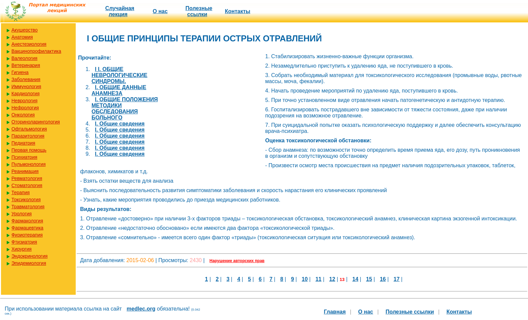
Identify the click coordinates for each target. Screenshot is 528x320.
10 (305, 279)
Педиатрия (23, 143)
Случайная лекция (119, 11)
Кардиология (25, 93)
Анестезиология (28, 44)
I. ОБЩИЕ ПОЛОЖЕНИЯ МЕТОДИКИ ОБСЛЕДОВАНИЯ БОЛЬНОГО (125, 108)
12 (332, 279)
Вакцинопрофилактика (36, 51)
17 (397, 279)
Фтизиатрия (24, 242)
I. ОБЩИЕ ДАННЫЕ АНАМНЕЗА (119, 90)
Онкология (23, 114)
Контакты (237, 11)
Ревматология (26, 178)
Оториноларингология (35, 122)
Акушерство (24, 30)
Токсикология (26, 199)
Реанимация (25, 171)
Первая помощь (28, 150)
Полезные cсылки (198, 11)
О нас (160, 11)
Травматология (27, 206)
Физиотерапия (27, 235)
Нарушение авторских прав (237, 260)
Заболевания (25, 79)
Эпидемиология (28, 263)
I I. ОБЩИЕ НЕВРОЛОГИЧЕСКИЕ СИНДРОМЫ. (119, 75)
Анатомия (22, 37)
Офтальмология (29, 129)
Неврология (24, 100)
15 (369, 279)
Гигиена (20, 72)
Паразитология (27, 136)
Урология (21, 213)
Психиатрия (24, 157)
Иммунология (26, 86)
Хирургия (21, 249)
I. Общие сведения (120, 124)
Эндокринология (29, 256)
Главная (335, 312)
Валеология (24, 58)
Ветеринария (25, 65)
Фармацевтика (27, 227)
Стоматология (26, 185)
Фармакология (27, 220)
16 (383, 279)
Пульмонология (28, 164)
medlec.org (141, 309)
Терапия (20, 192)
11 (318, 279)
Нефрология (25, 107)
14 (355, 279)
